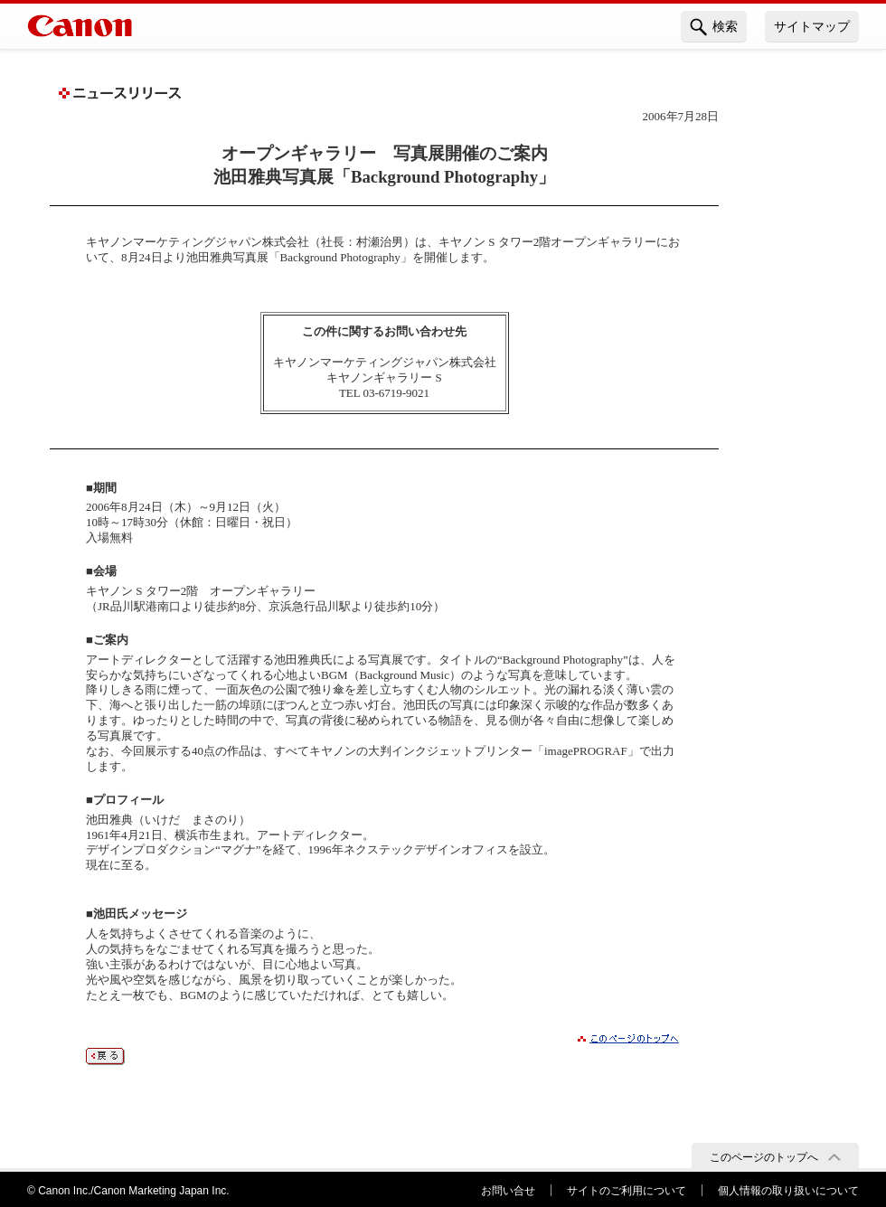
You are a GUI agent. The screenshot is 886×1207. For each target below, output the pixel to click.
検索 (714, 27)
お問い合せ (508, 1190)
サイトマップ (812, 26)
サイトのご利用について (626, 1190)
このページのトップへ (764, 1157)
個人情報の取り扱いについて (788, 1190)
